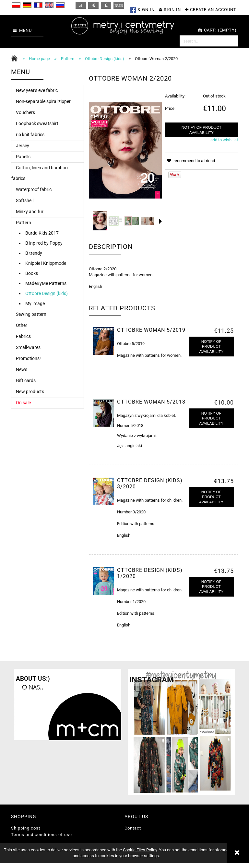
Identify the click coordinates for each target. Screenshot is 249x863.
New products (30, 391)
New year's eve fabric (37, 90)
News (21, 369)
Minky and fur (29, 211)
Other (21, 325)
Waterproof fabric (34, 189)
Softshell (24, 200)
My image (35, 303)
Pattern (23, 222)
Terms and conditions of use (41, 834)
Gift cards (26, 380)
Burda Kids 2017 (42, 233)
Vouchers (25, 112)
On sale (23, 402)
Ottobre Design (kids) (46, 293)
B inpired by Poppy (44, 243)
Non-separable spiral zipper (43, 101)
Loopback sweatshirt (37, 123)
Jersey (22, 145)
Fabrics (23, 336)
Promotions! (28, 358)
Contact (132, 828)
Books (31, 273)
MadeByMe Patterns (45, 283)
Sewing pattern (31, 314)
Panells (23, 156)
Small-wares (28, 347)
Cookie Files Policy (140, 849)
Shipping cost (25, 828)
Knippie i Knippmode (45, 263)
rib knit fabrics (30, 134)
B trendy (33, 253)
